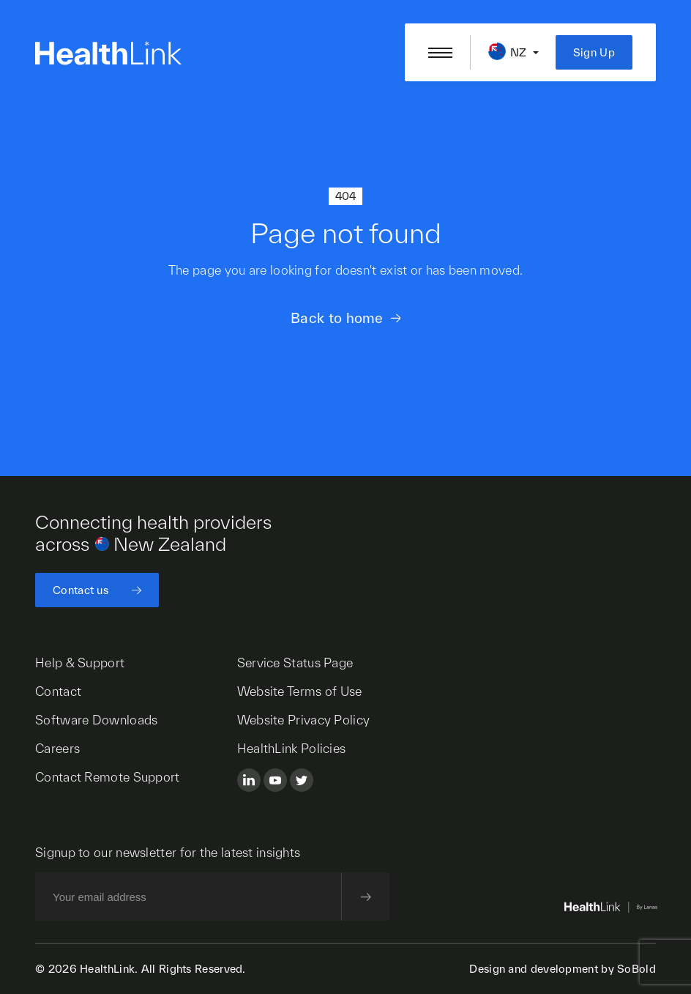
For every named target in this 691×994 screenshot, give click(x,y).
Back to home (337, 318)
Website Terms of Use (299, 691)
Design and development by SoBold (562, 969)
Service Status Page (295, 663)
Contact (58, 691)
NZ (518, 52)
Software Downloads (96, 720)
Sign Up (594, 52)
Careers (57, 748)
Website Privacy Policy (303, 720)
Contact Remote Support (107, 777)
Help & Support (79, 663)
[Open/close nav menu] (440, 53)
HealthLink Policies (291, 748)
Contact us (80, 590)
